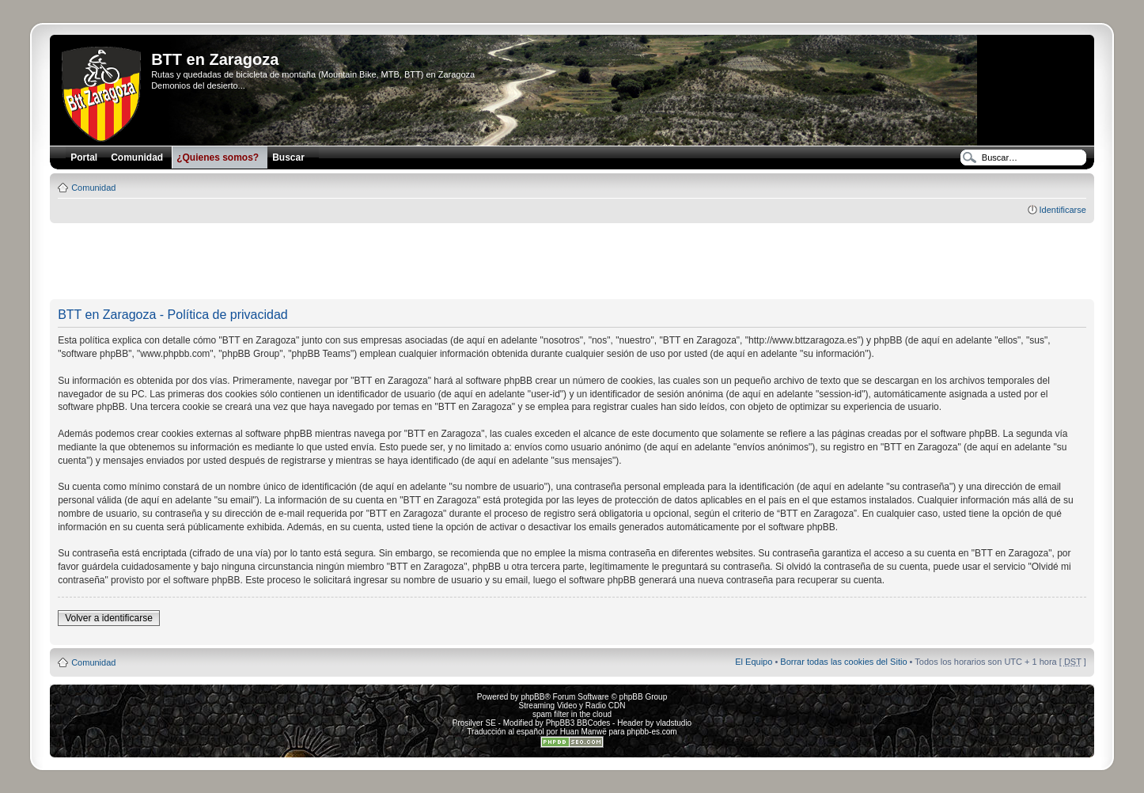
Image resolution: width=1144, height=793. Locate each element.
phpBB (532, 696)
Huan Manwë (583, 731)
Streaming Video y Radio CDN (572, 705)
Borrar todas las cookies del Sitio (843, 661)
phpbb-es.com (651, 731)
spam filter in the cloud (572, 714)
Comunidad (93, 187)
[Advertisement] (572, 262)
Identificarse (1063, 209)
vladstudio (673, 723)
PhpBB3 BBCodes (578, 723)
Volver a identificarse (109, 618)
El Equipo (753, 661)
